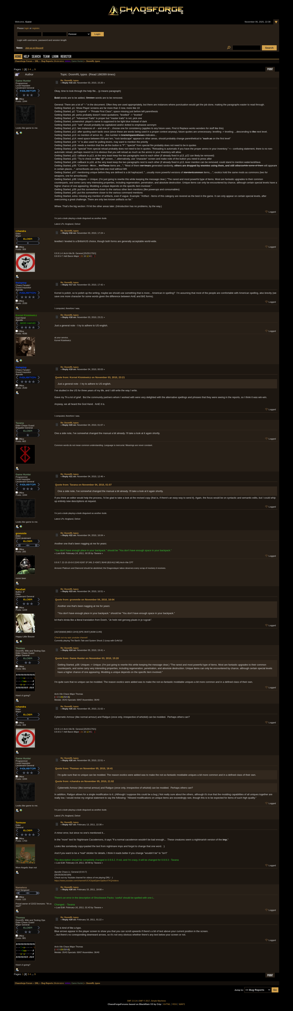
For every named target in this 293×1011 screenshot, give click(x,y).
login (26, 28)
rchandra (21, 231)
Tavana (20, 423)
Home (18, 56)
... (33, 69)
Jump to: (239, 990)
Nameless (21, 887)
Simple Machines (158, 1001)
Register (66, 56)
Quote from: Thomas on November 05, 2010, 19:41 (84, 768)
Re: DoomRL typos (70, 80)
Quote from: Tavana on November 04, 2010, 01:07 (83, 484)
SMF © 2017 (144, 1001)
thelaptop (21, 282)
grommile (21, 533)
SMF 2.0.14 (132, 1001)
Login (55, 56)
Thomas (20, 648)
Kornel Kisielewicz (26, 315)
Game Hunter (77, 61)
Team (46, 56)
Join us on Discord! (34, 48)
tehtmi (67, 61)
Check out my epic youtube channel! (71, 637)
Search (36, 56)
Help (26, 56)
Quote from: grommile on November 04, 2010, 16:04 (84, 599)
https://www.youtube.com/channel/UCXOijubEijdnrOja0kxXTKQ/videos (86, 880)
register (35, 28)
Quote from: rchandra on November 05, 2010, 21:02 (84, 781)
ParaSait (20, 589)
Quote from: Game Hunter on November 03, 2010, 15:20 (87, 658)
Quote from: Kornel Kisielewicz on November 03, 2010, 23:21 (90, 377)
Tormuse (21, 822)
